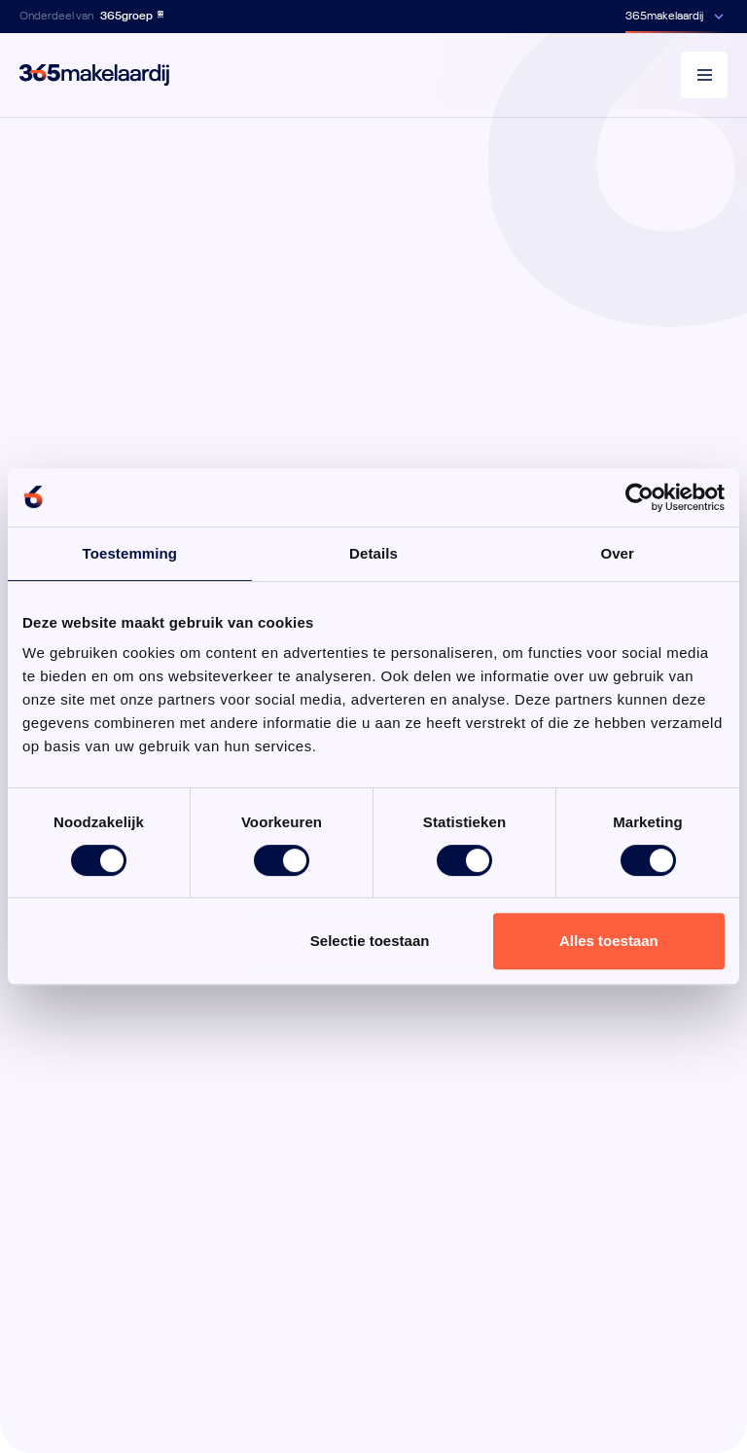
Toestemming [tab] (130, 553)
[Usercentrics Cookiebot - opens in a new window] (639, 497)
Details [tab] (373, 553)
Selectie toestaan (370, 940)
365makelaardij (664, 16)
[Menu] (704, 75)
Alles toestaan (608, 940)
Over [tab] (617, 553)
